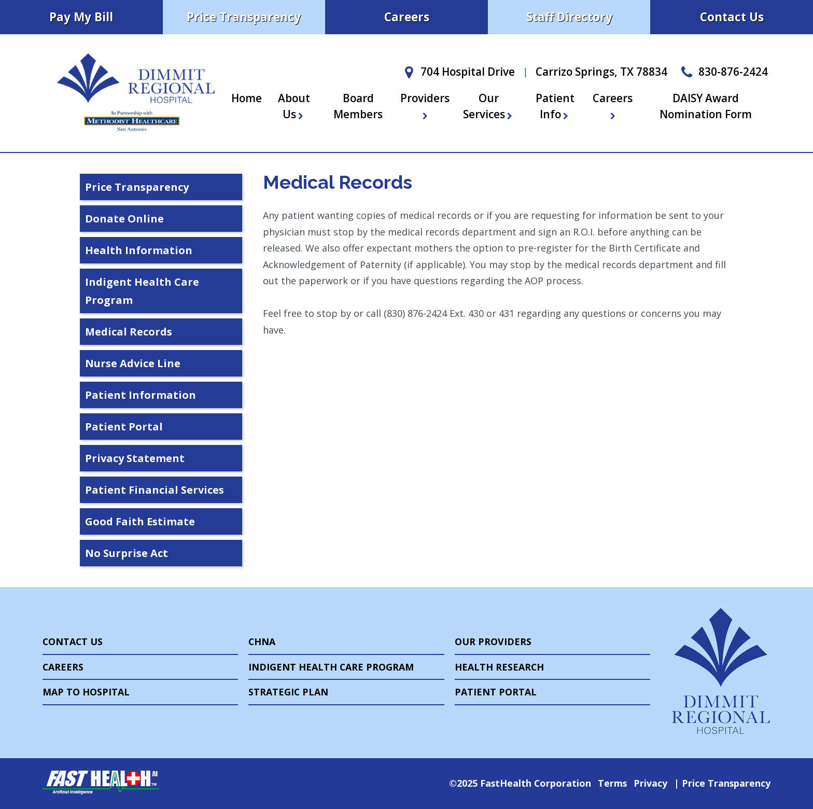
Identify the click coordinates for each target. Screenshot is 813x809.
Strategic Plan (288, 692)
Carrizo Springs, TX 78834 (601, 71)
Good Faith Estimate (140, 521)
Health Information (138, 250)
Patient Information (140, 395)
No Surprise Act (126, 553)
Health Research (499, 667)
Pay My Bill (81, 17)
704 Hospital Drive (457, 71)
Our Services (488, 106)
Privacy (650, 783)
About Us (294, 106)
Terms (612, 783)
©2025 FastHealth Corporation (520, 783)
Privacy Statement (135, 458)
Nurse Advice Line (132, 363)
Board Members (358, 106)
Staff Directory (569, 17)
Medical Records (128, 332)
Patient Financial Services (154, 490)
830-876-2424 (723, 71)
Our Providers (493, 641)
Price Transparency (244, 17)
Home (246, 98)
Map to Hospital (86, 692)
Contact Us (732, 17)
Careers (406, 17)
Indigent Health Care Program (142, 291)
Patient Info (555, 106)
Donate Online (124, 219)
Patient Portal (124, 427)
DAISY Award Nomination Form (706, 106)
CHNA (261, 641)
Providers (425, 105)
